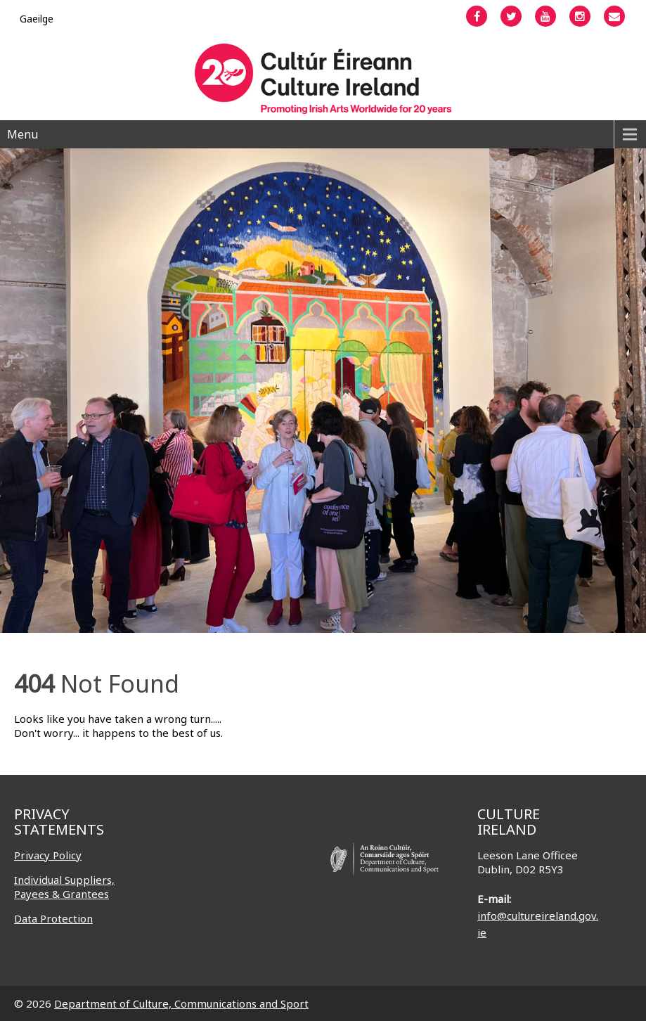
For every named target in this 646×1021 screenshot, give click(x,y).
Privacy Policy (48, 855)
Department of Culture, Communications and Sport (181, 1003)
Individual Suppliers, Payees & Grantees (64, 887)
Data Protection (53, 918)
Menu (22, 134)
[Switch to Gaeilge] (36, 18)
